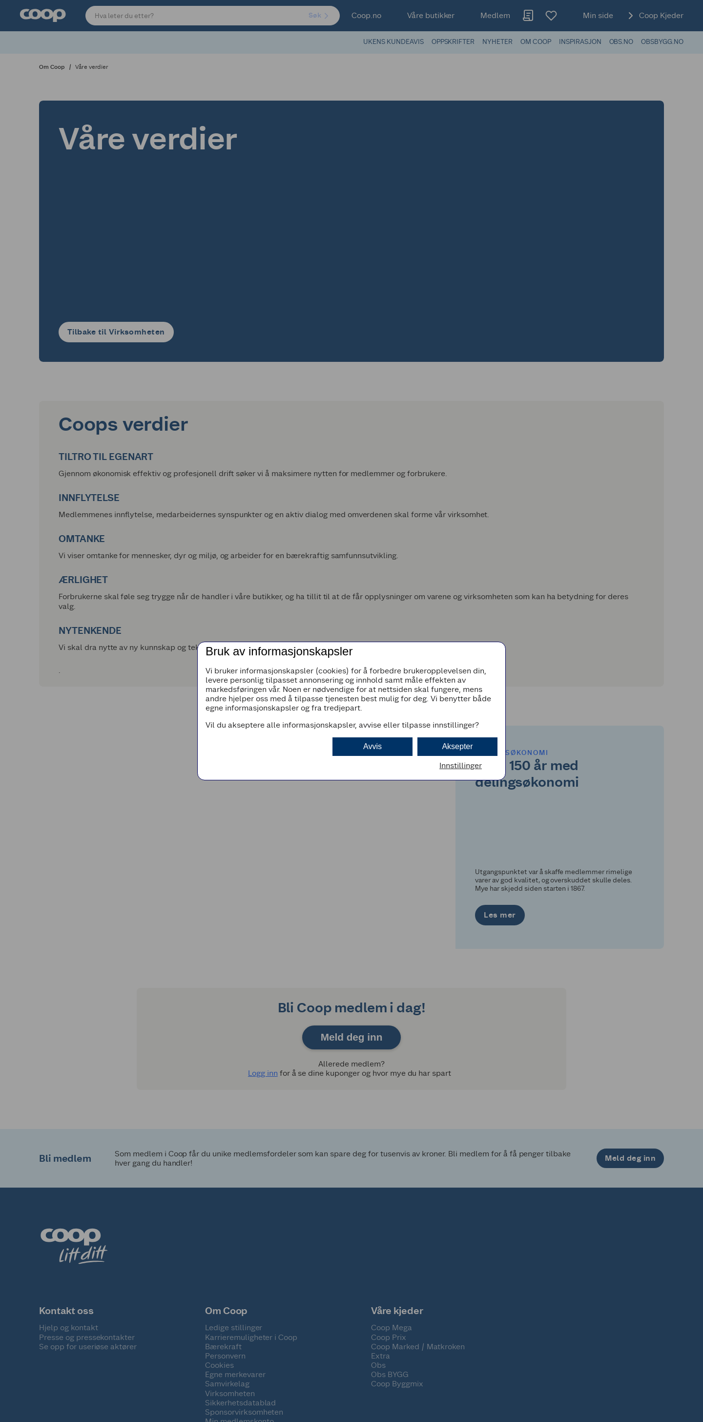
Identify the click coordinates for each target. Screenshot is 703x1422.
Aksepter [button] (457, 746)
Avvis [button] (372, 746)
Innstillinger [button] (460, 765)
